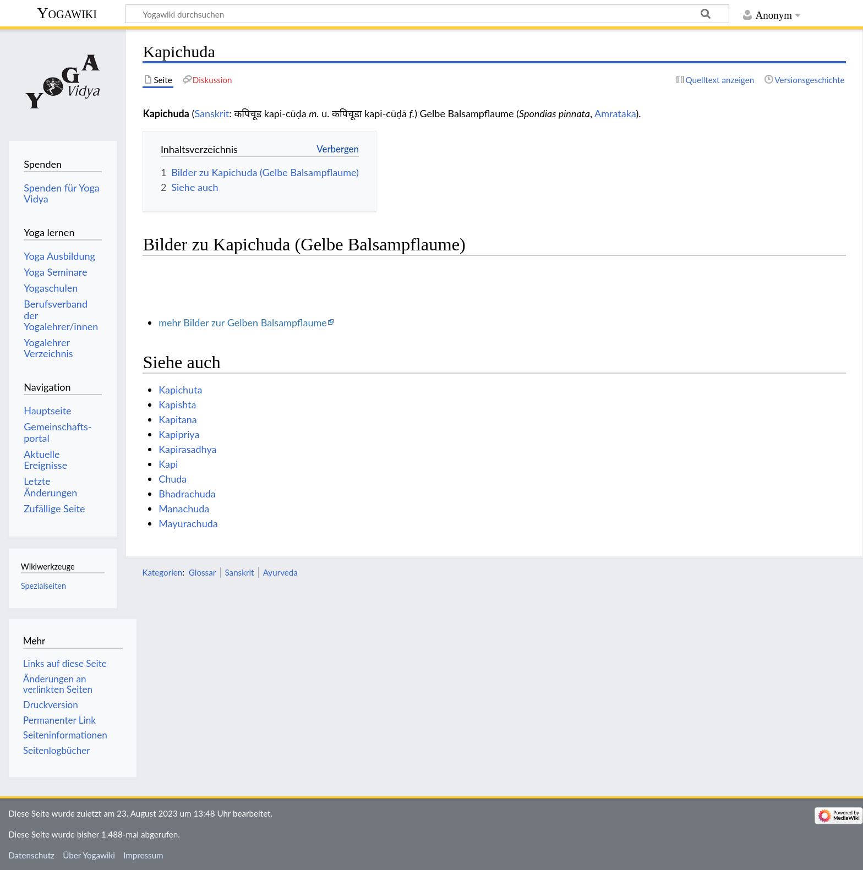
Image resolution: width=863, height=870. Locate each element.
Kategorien (162, 572)
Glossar (202, 572)
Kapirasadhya (187, 449)
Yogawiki (67, 12)
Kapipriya (179, 434)
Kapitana (178, 419)
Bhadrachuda (187, 494)
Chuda (173, 479)
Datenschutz (31, 855)
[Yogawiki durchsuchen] (427, 14)
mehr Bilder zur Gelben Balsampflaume (243, 322)
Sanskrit (211, 113)
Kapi (168, 464)
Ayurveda (280, 572)
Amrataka (615, 113)
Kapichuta (180, 390)
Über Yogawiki (89, 855)
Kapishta (177, 404)
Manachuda (184, 508)
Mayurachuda (188, 523)
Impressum (143, 855)
